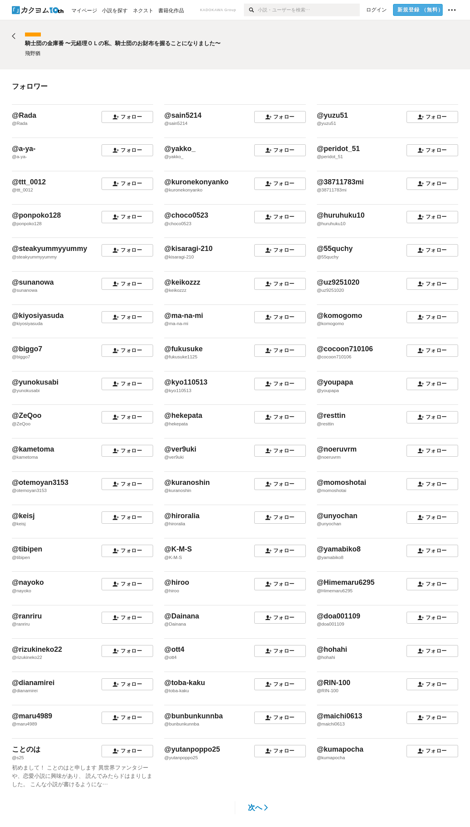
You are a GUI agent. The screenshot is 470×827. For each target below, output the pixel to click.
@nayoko (28, 582)
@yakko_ (180, 149)
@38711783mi (340, 182)
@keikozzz (182, 282)
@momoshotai (341, 482)
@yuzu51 (332, 115)
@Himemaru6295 (346, 582)
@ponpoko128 (36, 215)
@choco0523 (186, 215)
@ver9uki (180, 449)
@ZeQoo (27, 415)
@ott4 (174, 649)
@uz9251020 (338, 282)
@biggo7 (27, 349)
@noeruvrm (337, 449)
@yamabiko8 (339, 549)
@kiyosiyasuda (38, 316)
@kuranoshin (187, 482)
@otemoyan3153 (40, 482)
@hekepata (183, 415)
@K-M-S (178, 549)
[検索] (251, 10)
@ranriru (27, 616)
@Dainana (181, 616)
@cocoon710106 (345, 349)
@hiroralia (182, 516)
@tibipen (27, 549)
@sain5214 (182, 115)
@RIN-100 (334, 683)
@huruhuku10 (341, 215)
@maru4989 (32, 716)
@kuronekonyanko (196, 182)
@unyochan (337, 516)
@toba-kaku (184, 683)
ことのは (26, 749)
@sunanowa (33, 282)
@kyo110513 (185, 382)
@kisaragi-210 (188, 249)
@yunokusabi (35, 382)
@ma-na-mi (183, 316)
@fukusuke (183, 349)
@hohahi (332, 649)
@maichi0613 (340, 716)
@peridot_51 (338, 149)
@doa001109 (339, 616)
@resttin (331, 415)
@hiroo (176, 582)
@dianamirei (33, 683)
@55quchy (335, 249)
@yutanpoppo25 (192, 749)
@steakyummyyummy (49, 249)
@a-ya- (24, 149)
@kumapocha (340, 749)
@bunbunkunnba (193, 716)
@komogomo (340, 316)
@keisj (23, 516)
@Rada (24, 115)
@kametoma (33, 449)
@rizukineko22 (37, 649)
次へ (258, 808)
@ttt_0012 (29, 182)
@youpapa (335, 382)
